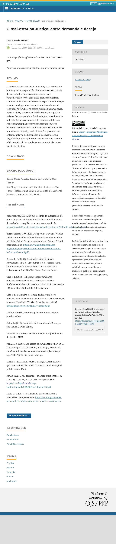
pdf (78, 42)
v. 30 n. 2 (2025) (32, 21)
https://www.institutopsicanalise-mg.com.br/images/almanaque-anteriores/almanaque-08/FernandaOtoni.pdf (34, 277)
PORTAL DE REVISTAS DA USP (15, 4)
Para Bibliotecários (15, 472)
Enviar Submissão (19, 444)
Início (10, 21)
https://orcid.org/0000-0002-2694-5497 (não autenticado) (33, 48)
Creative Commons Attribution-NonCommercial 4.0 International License (90, 135)
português (12, 509)
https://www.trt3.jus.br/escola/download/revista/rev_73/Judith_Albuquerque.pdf (47, 255)
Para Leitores (13, 463)
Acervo (19, 21)
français (11, 501)
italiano (10, 505)
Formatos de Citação (89, 330)
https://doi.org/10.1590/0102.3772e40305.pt (28, 334)
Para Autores (13, 468)
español (10, 496)
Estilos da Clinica (22, 8)
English (10, 492)
